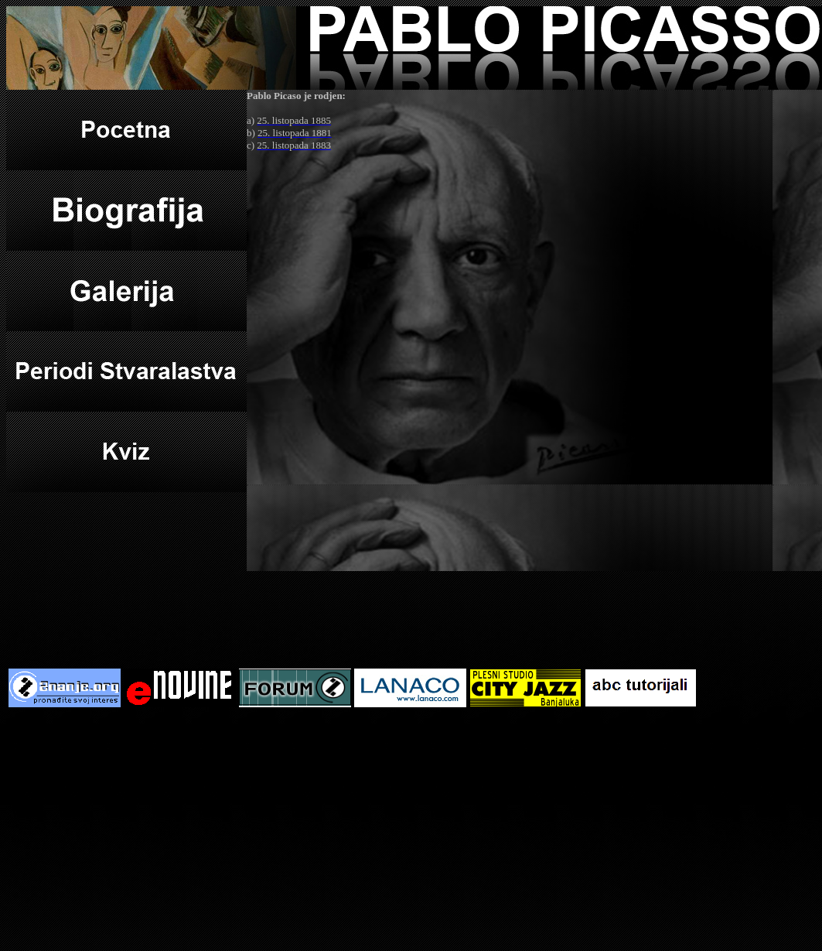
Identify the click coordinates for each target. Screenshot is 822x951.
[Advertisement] (411, 830)
